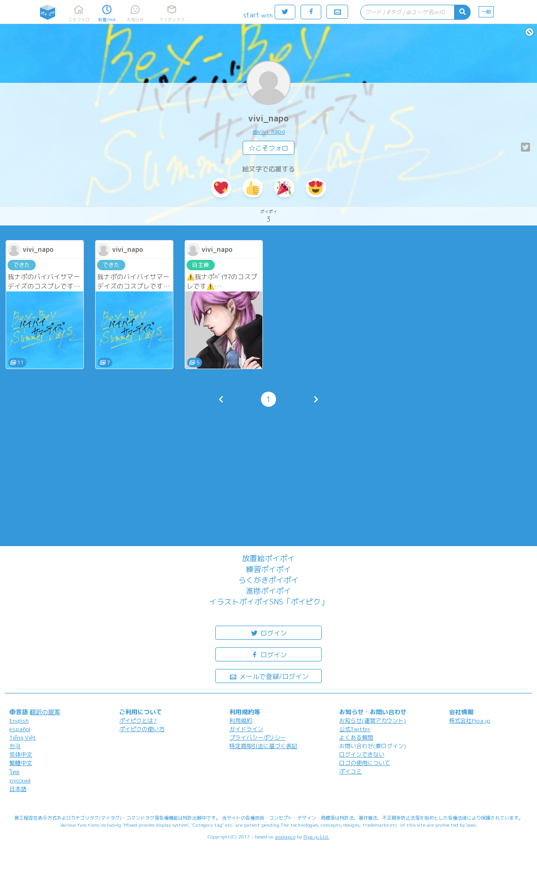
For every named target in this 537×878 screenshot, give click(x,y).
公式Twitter (355, 729)
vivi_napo (268, 118)
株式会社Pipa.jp (469, 721)
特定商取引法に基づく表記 (263, 746)
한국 (15, 746)
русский (20, 780)
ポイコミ (350, 771)
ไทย (14, 772)
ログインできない (361, 754)
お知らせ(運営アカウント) (372, 721)
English (19, 721)
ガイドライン (246, 729)
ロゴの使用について (364, 763)
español (19, 729)
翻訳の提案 (45, 712)
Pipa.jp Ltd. (316, 836)
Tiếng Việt (22, 737)
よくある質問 (356, 737)
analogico (285, 836)
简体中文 (20, 754)
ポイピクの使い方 (141, 729)
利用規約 (240, 721)
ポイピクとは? (138, 721)
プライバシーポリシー (257, 737)
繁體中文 (20, 763)
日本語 (17, 789)
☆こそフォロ (268, 148)
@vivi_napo (268, 131)
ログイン (268, 632)
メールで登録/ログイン (269, 676)
